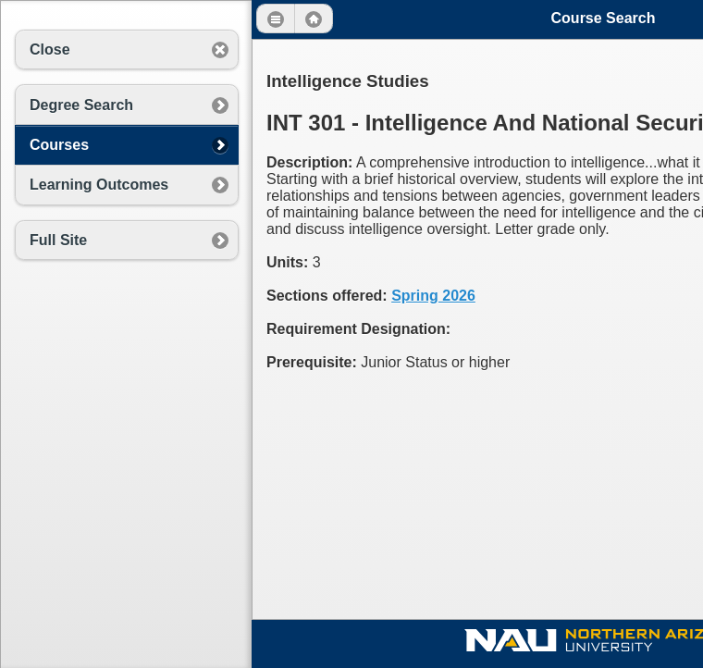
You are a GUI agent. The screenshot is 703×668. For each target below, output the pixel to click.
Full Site (58, 240)
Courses (59, 145)
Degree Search (81, 105)
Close (50, 49)
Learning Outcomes (99, 184)
